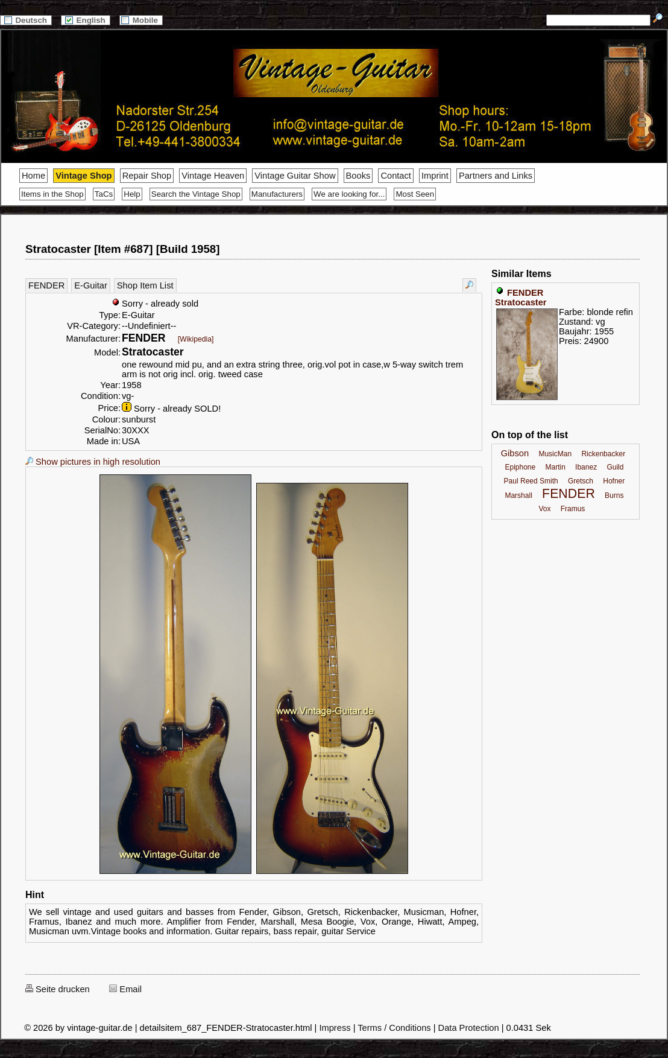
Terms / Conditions (394, 1028)
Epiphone (520, 467)
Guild (615, 467)
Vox (544, 509)
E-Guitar (90, 285)
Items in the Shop (52, 194)
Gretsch (580, 481)
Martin (555, 467)
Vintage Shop (83, 175)
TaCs (104, 194)
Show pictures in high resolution (92, 462)
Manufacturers (277, 194)
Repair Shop (146, 175)
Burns (614, 495)
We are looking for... (349, 194)
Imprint (435, 175)
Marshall (518, 495)
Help (132, 194)
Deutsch (26, 20)
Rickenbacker (603, 454)
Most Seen (414, 194)
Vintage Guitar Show (294, 175)
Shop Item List (145, 285)
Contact (395, 175)
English (85, 20)
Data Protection (468, 1028)
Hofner (614, 481)
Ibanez (586, 467)
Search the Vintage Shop (196, 194)
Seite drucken (57, 989)
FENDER (46, 285)
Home (33, 175)
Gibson (515, 453)
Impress (334, 1028)
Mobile (141, 20)
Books (358, 175)
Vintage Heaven (212, 175)
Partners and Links (495, 175)
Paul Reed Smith (531, 481)
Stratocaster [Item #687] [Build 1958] (122, 249)
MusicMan (555, 454)
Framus (573, 509)
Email (125, 989)
